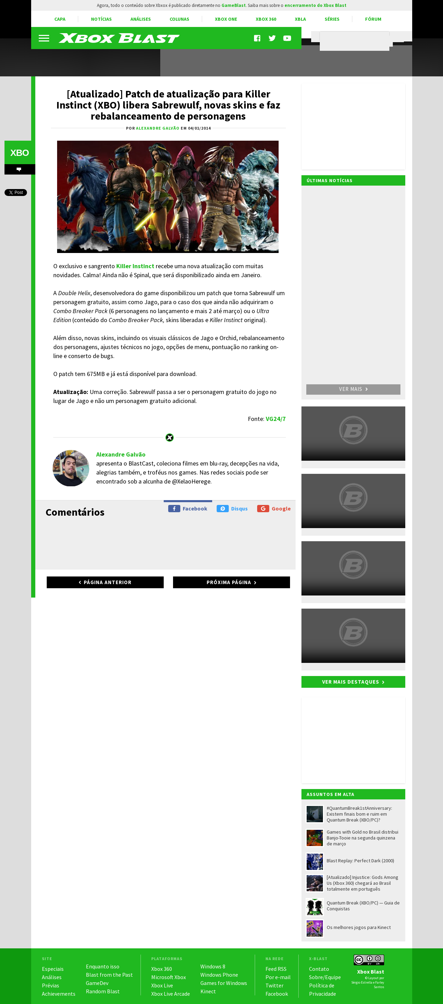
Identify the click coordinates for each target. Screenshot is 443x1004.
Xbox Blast (370, 971)
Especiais (53, 968)
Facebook (187, 508)
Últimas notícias (330, 180)
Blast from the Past (109, 974)
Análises (140, 19)
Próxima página (229, 582)
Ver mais (353, 389)
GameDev (97, 982)
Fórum (373, 19)
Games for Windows (223, 982)
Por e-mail (278, 977)
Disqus (232, 508)
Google (274, 508)
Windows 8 (212, 966)
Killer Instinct (135, 266)
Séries (332, 19)
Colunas (179, 19)
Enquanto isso (102, 966)
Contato (319, 968)
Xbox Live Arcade (170, 993)
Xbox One (226, 19)
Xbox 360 (266, 19)
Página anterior (108, 582)
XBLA (300, 19)
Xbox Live (162, 985)
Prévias (50, 985)
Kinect (208, 991)
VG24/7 (276, 419)
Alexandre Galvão (120, 454)
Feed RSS (276, 968)
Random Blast (103, 991)
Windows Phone (219, 974)
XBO (19, 153)
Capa (59, 19)
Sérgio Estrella (361, 982)
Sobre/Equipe (325, 977)
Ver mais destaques (350, 681)
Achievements (58, 993)
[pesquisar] (356, 41)
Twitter (274, 985)
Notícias (101, 19)
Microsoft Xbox (168, 977)
